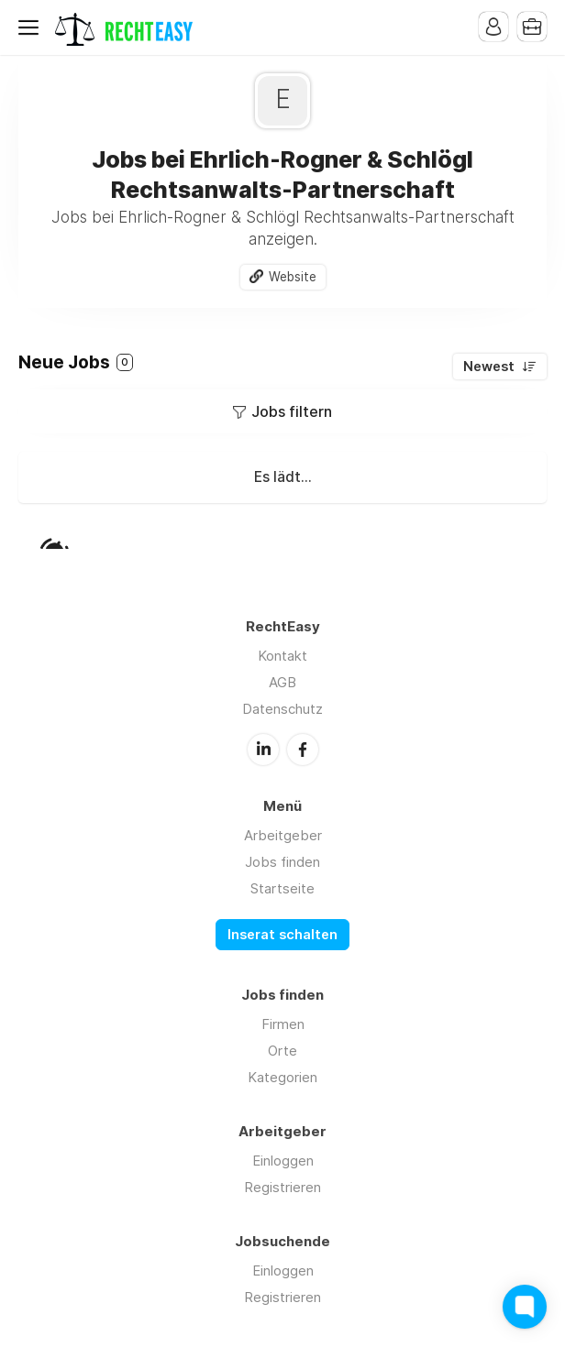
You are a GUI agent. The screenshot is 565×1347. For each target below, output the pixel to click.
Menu (32, 27)
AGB (282, 682)
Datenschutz (282, 708)
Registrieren (282, 1187)
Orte (282, 1050)
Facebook (302, 749)
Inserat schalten (282, 934)
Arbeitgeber (283, 835)
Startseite (282, 888)
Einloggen (283, 1160)
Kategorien (282, 1077)
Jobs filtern (291, 411)
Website (292, 276)
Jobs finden (282, 862)
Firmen (283, 1024)
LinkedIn (263, 749)
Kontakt (282, 655)
